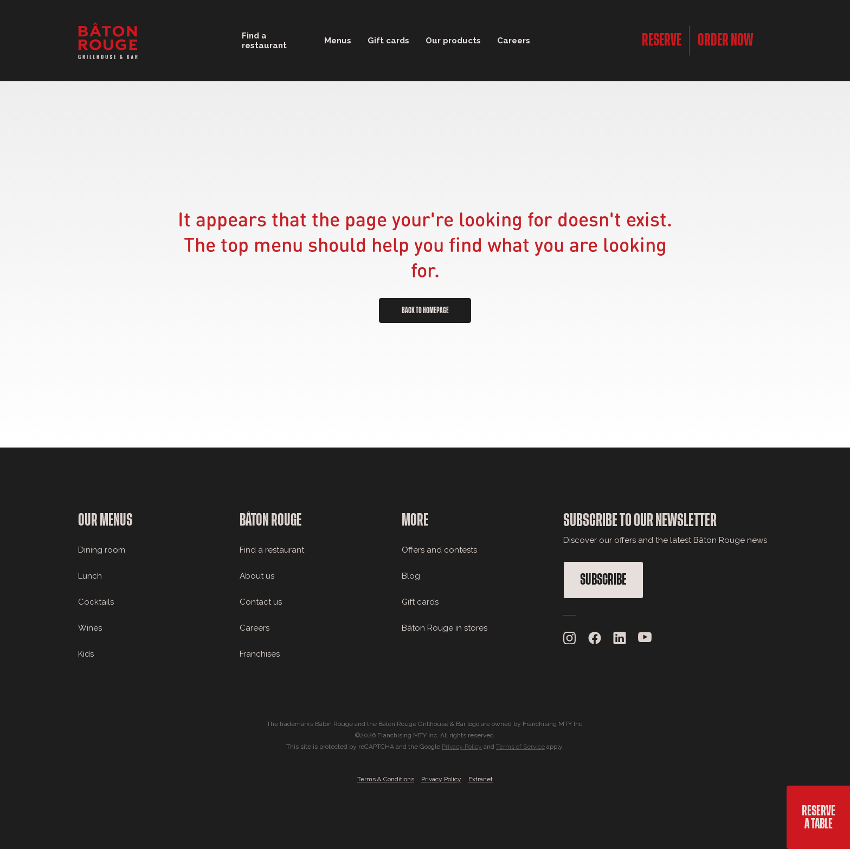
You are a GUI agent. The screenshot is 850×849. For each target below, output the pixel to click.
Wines (90, 628)
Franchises (260, 654)
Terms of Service (520, 746)
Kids (86, 654)
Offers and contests (439, 550)
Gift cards (420, 602)
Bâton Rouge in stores (444, 628)
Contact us (261, 602)
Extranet (480, 779)
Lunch (90, 576)
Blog (411, 576)
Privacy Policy (462, 746)
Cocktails (96, 602)
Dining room (101, 550)
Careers (513, 41)
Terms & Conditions (385, 779)
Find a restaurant (272, 550)
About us (257, 576)
